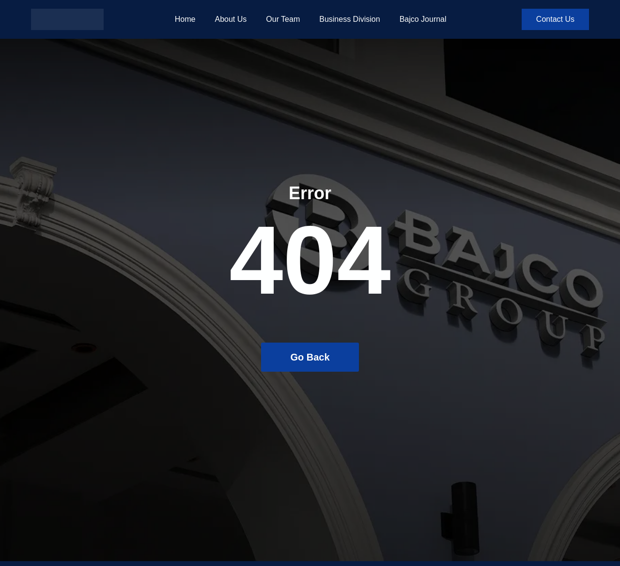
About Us (231, 19)
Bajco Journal (423, 19)
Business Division (349, 19)
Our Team (283, 19)
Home (185, 19)
